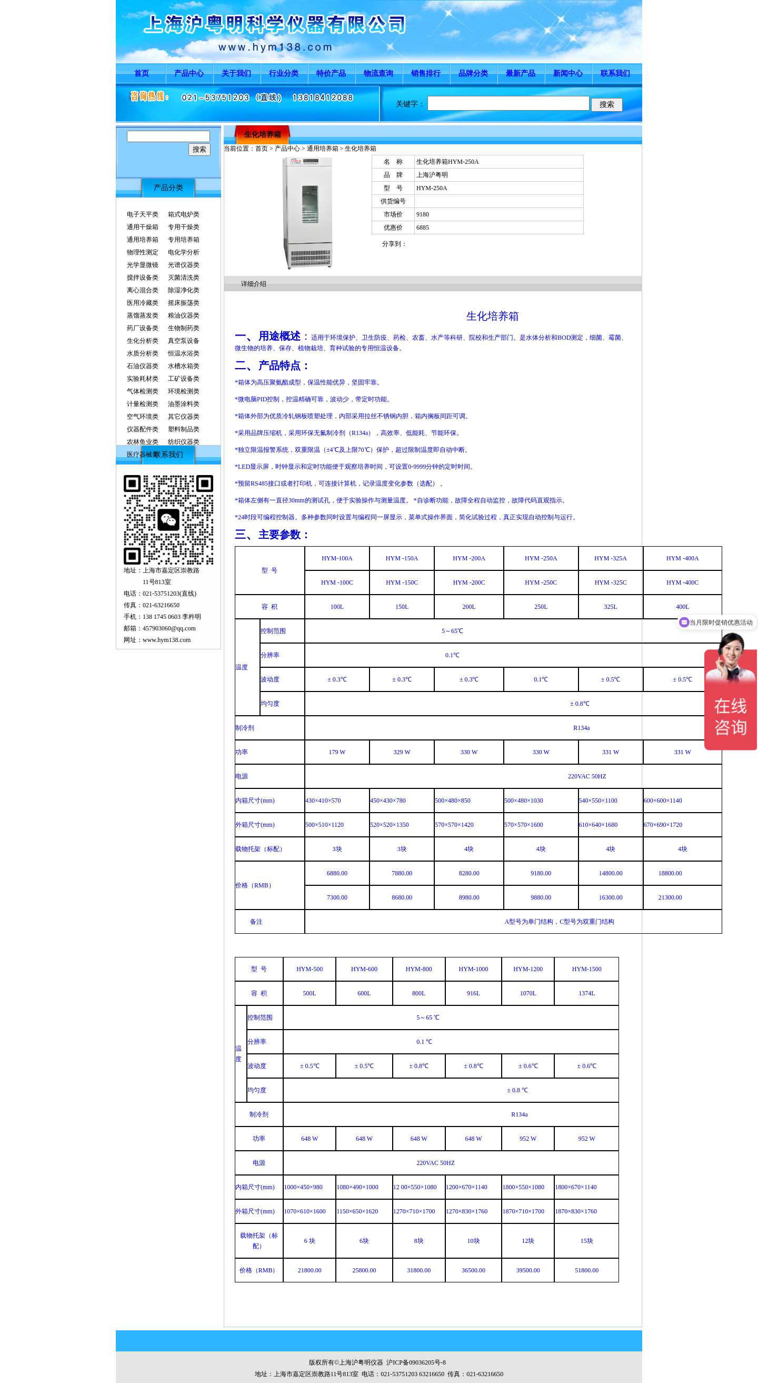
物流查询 (378, 73)
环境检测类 (184, 391)
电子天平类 (142, 214)
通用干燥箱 (142, 227)
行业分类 (283, 73)
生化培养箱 (262, 135)
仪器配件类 (142, 429)
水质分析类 (142, 353)
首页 (141, 73)
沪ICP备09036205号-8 (416, 1362)
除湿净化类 (184, 290)
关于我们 (236, 73)
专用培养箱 (184, 239)
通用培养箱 (142, 239)
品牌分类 (473, 73)
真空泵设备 (184, 340)
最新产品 (520, 73)
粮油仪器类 (184, 315)
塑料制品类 (184, 429)
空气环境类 (142, 416)
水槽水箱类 (184, 366)
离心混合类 (142, 290)
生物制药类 (184, 328)
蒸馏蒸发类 (142, 315)
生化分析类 (142, 340)
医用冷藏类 (142, 303)
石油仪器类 (142, 366)
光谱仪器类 (184, 265)
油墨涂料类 (184, 404)
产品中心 (189, 73)
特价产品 (331, 73)
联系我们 (615, 73)
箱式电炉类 (184, 214)
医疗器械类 (142, 454)
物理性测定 (142, 252)
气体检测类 (142, 391)
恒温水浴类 (184, 353)
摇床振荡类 (184, 303)
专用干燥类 (184, 227)
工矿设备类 (184, 378)
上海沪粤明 (432, 175)
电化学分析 (184, 252)
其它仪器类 (184, 416)
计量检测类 (142, 404)
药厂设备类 (142, 328)
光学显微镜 (142, 265)
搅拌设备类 (142, 277)
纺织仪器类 (184, 442)
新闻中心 (568, 73)
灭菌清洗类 (184, 277)
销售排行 (426, 73)
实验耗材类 (142, 378)
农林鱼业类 (142, 442)
